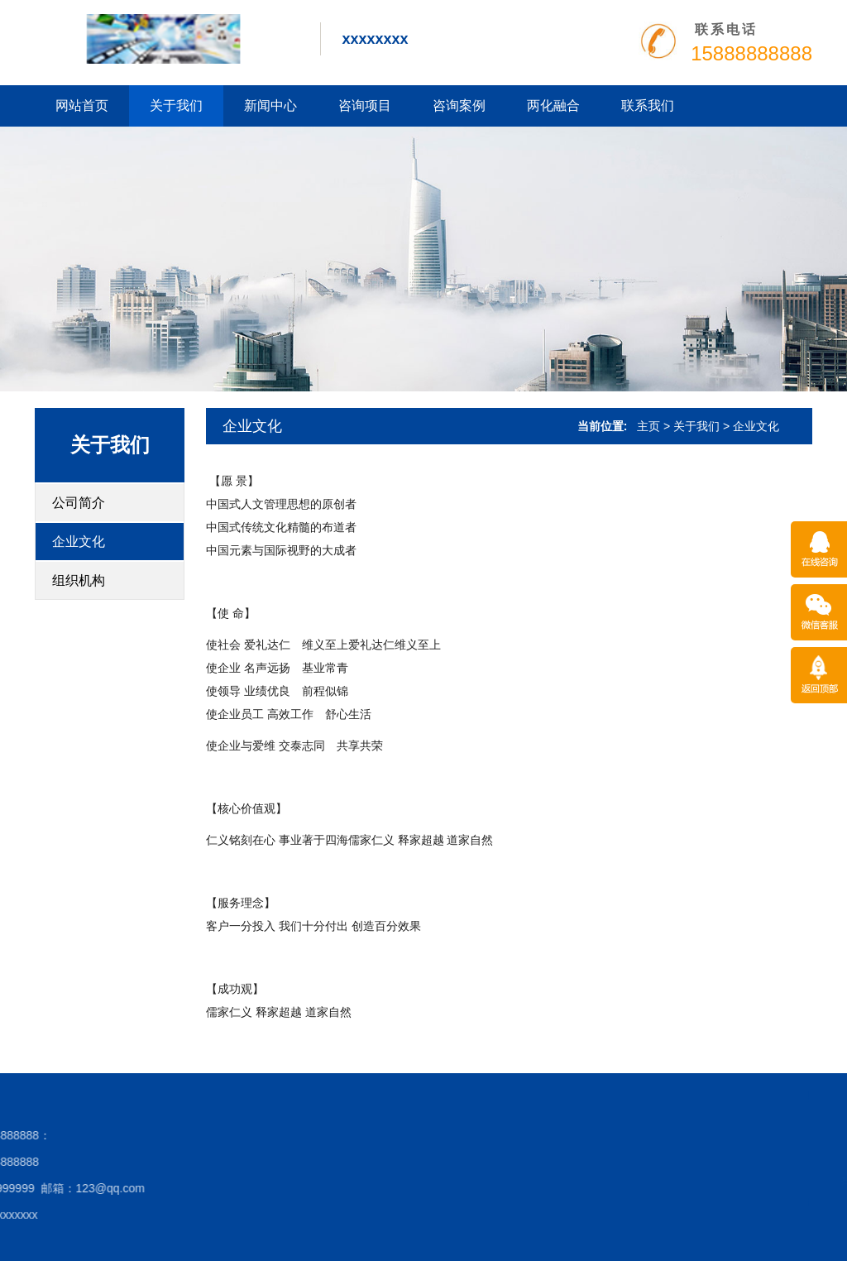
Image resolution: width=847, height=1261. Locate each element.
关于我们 (176, 105)
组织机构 (78, 580)
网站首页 (81, 105)
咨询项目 (364, 105)
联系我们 (647, 105)
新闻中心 (270, 105)
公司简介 (78, 503)
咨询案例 (459, 105)
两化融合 (553, 105)
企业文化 (78, 542)
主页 (648, 426)
